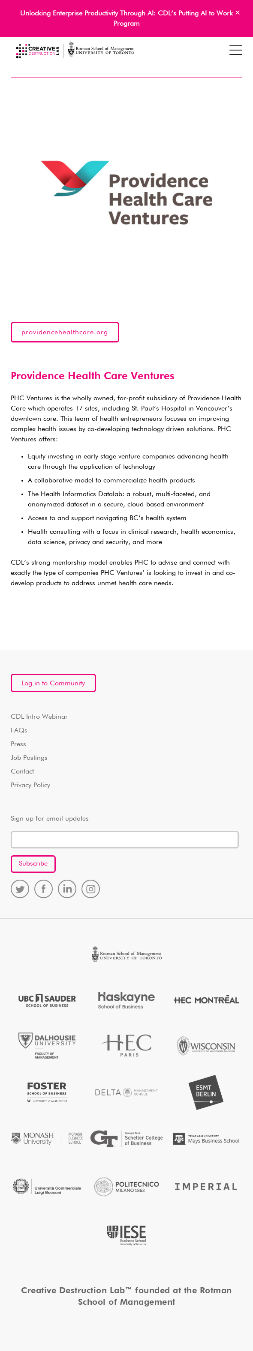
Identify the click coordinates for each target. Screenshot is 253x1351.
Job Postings (29, 758)
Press (18, 744)
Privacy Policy (30, 785)
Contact (22, 771)
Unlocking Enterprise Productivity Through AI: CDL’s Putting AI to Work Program (126, 18)
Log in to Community (53, 683)
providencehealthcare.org (64, 332)
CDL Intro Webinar (39, 717)
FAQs (19, 730)
